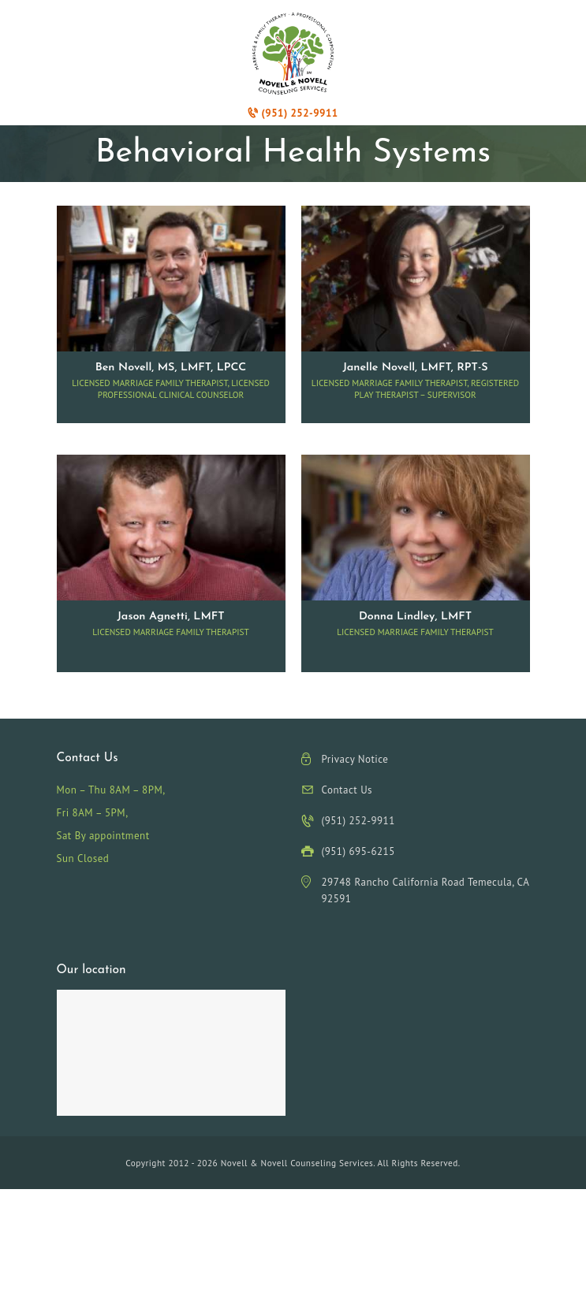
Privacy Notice (355, 759)
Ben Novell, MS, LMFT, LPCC (171, 368)
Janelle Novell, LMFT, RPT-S (414, 368)
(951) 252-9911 (293, 113)
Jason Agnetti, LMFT (170, 617)
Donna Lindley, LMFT (415, 617)
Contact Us (347, 790)
